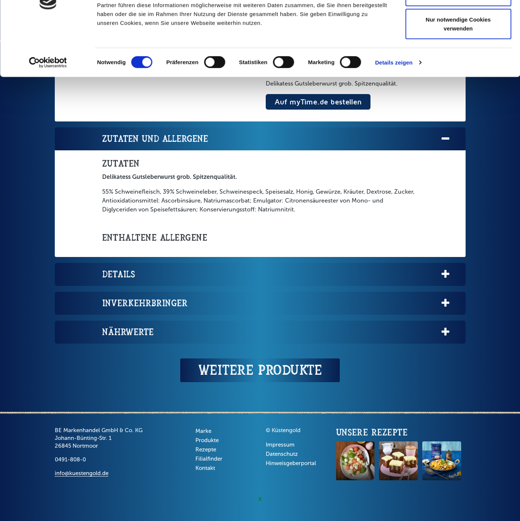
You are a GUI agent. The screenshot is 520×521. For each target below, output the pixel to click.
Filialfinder (208, 458)
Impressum (280, 444)
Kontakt (205, 468)
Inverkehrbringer (276, 303)
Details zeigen (393, 111)
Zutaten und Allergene (276, 139)
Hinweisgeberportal (291, 463)
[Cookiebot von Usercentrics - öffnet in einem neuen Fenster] (48, 111)
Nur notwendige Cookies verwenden (458, 72)
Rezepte (205, 449)
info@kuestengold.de (81, 473)
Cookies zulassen (458, 19)
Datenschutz (282, 454)
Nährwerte (276, 332)
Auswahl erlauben (458, 44)
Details (276, 274)
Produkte (207, 440)
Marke (203, 431)
